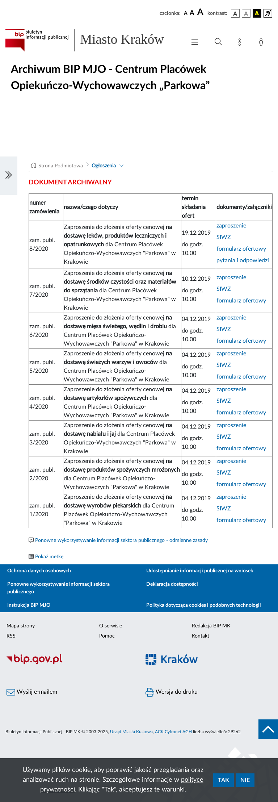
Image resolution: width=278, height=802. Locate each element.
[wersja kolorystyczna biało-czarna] (246, 13)
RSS (11, 636)
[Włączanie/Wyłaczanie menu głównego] (194, 43)
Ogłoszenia (104, 165)
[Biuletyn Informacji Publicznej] (69, 663)
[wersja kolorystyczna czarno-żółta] (257, 13)
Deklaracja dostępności (172, 584)
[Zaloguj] (262, 43)
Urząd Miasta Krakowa (131, 732)
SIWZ (223, 237)
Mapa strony (21, 625)
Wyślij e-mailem (32, 692)
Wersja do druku (172, 692)
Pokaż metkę (49, 556)
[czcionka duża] (201, 12)
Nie (245, 780)
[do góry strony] (268, 729)
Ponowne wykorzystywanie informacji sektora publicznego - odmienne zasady (121, 540)
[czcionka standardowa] (186, 13)
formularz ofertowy (241, 249)
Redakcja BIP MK (211, 625)
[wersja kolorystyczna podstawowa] (235, 13)
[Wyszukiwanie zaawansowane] (218, 42)
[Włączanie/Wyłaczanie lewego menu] (8, 175)
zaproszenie (231, 226)
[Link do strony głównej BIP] (91, 40)
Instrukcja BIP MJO (28, 605)
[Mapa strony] (241, 43)
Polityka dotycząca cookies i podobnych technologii (203, 605)
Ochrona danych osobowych (39, 570)
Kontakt (200, 636)
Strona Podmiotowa (60, 165)
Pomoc (107, 636)
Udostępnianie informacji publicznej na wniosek (199, 570)
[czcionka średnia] (192, 13)
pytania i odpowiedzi (242, 260)
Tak (223, 780)
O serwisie (110, 625)
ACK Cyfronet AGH (173, 732)
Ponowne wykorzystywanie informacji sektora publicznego (58, 588)
